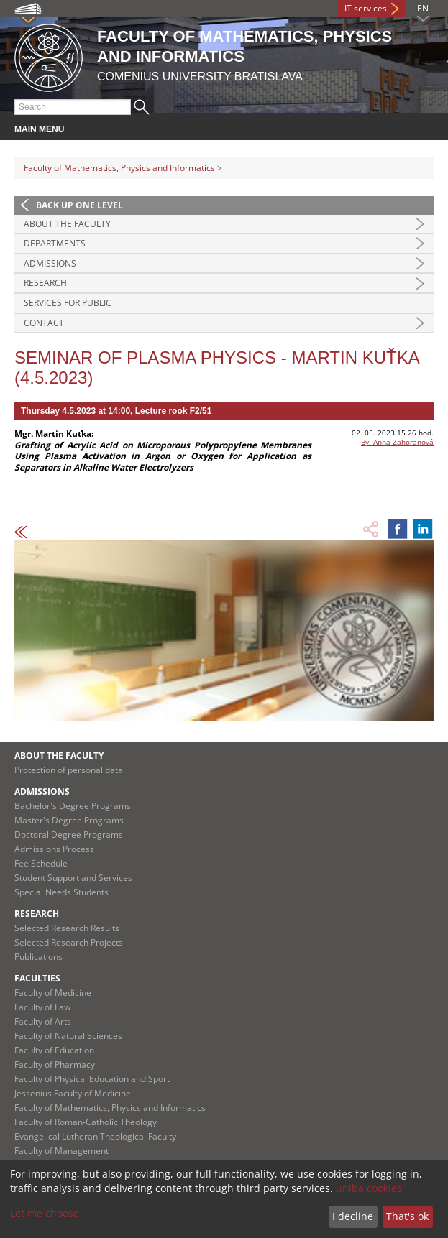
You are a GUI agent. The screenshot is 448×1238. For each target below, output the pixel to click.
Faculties (37, 978)
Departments (55, 243)
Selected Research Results (66, 928)
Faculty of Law (42, 1007)
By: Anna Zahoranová (397, 442)
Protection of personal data (68, 770)
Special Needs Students (61, 892)
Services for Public (67, 303)
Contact (44, 323)
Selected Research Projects (68, 942)
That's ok (407, 1216)
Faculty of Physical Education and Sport (92, 1079)
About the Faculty (67, 224)
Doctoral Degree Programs (68, 834)
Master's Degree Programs (69, 820)
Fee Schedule (41, 863)
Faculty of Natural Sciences (68, 1036)
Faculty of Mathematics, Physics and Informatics (119, 168)
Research (45, 283)
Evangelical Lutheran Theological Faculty (95, 1136)
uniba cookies (369, 1188)
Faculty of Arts (42, 1021)
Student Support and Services (73, 878)
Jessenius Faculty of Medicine (72, 1093)
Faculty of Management (61, 1151)
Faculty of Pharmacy (54, 1064)
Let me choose (44, 1213)
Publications (38, 957)
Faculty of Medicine (52, 993)
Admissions (50, 263)
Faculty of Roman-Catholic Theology (85, 1122)
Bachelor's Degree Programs (72, 806)
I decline (352, 1216)
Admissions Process (54, 849)
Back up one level (79, 205)
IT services (365, 8)
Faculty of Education (54, 1050)
